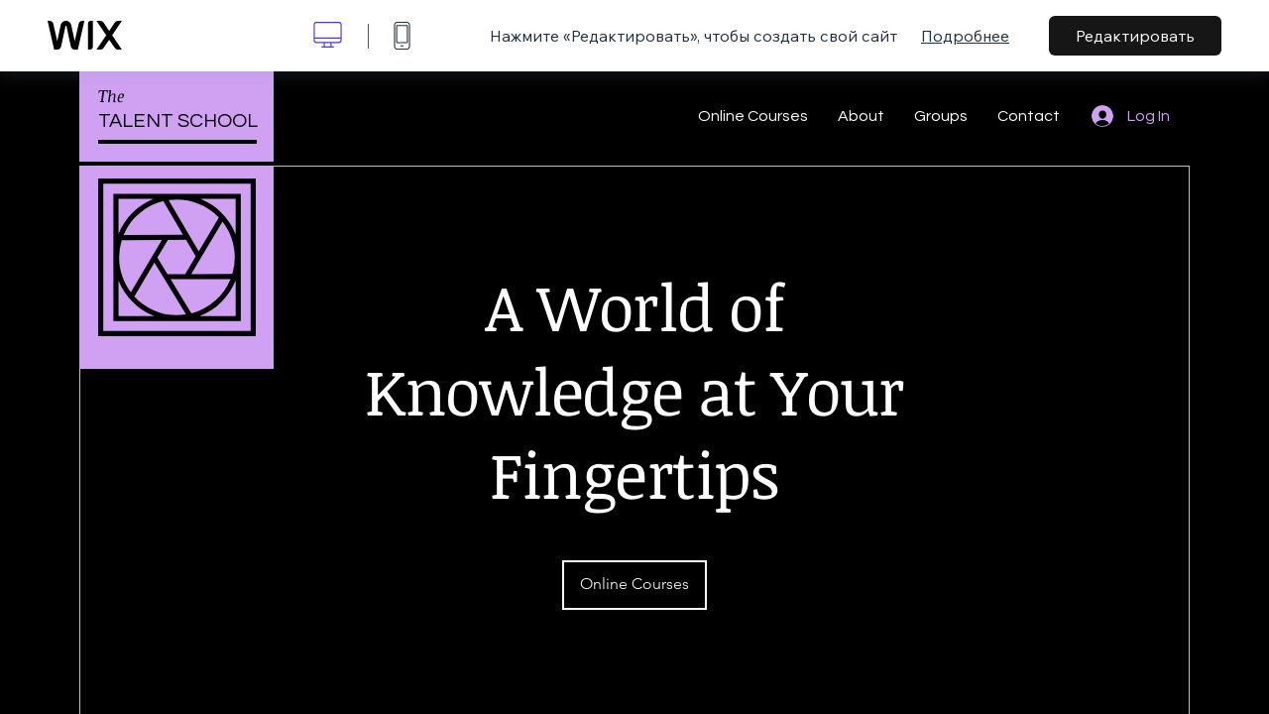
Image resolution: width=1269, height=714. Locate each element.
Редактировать (1135, 36)
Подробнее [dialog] (965, 36)
